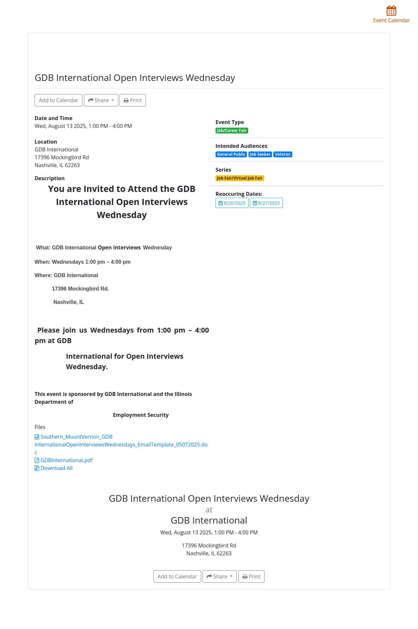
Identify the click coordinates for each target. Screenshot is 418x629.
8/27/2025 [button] (266, 203)
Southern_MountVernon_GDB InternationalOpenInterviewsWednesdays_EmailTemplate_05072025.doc (121, 444)
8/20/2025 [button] (232, 203)
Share (99, 100)
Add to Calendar (58, 100)
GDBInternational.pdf (63, 460)
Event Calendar (391, 15)
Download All (53, 468)
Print (133, 100)
